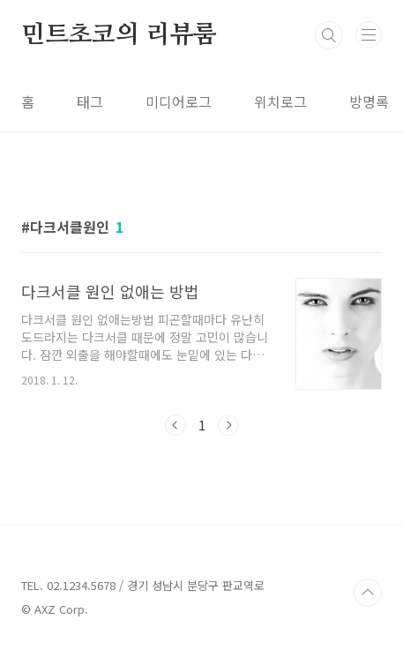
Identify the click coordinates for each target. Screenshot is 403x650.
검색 (329, 35)
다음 (228, 425)
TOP (368, 593)
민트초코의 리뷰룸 (119, 35)
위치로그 (280, 101)
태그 (90, 101)
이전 (175, 425)
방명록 (369, 101)
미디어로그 (179, 101)
